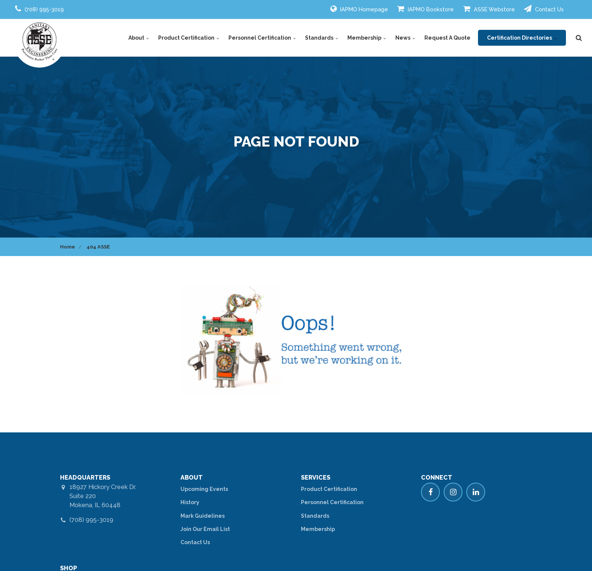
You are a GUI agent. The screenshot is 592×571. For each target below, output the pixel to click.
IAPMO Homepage (359, 8)
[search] (579, 38)
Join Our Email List (205, 529)
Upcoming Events (204, 489)
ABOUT (191, 477)
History (189, 502)
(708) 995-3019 (91, 519)
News (405, 38)
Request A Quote (447, 38)
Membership (366, 38)
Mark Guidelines (202, 516)
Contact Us (544, 8)
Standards (321, 38)
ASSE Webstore (489, 8)
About (138, 38)
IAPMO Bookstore (425, 8)
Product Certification (188, 38)
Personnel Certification (262, 38)
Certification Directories (522, 38)
